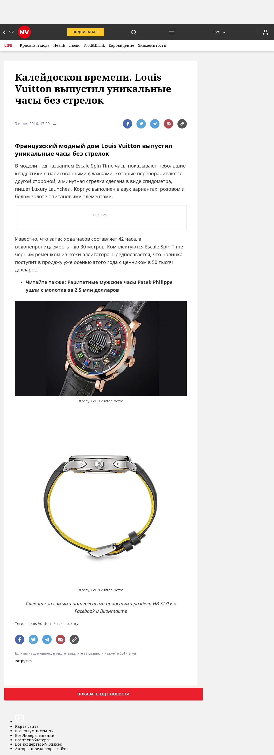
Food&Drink (94, 45)
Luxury (72, 623)
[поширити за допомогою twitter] (141, 124)
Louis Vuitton (39, 623)
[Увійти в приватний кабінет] (265, 32)
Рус (217, 32)
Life (8, 45)
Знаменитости (152, 45)
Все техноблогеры (32, 740)
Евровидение (121, 45)
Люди (74, 45)
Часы (58, 623)
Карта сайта (27, 726)
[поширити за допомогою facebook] (127, 124)
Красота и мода (35, 45)
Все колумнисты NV (34, 731)
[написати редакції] (168, 124)
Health (59, 45)
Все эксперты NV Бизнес (38, 744)
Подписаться (86, 32)
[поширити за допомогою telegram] (154, 124)
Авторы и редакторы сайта (41, 749)
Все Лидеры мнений (35, 735)
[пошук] (133, 32)
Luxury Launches (51, 189)
